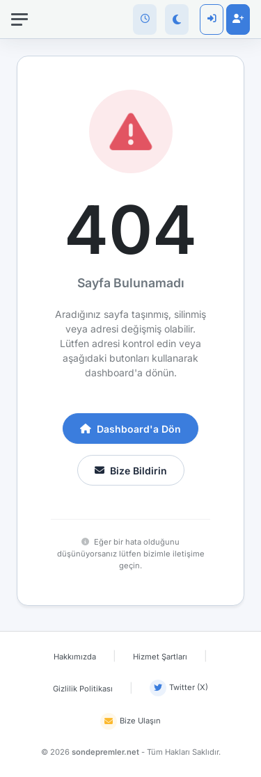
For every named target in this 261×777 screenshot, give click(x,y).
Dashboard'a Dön (130, 429)
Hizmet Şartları (160, 657)
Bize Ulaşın (130, 721)
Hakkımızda (75, 657)
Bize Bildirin (131, 470)
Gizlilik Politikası (83, 689)
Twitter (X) (179, 688)
